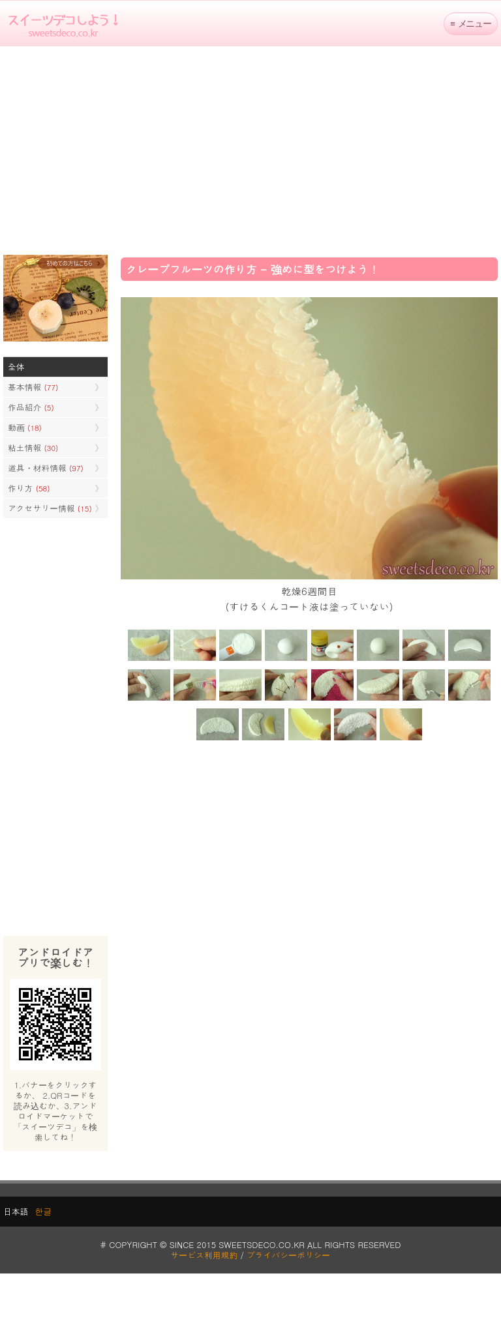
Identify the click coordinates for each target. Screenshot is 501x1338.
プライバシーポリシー (288, 1255)
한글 (43, 1211)
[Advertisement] (250, 150)
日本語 (15, 1211)
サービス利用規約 (204, 1255)
